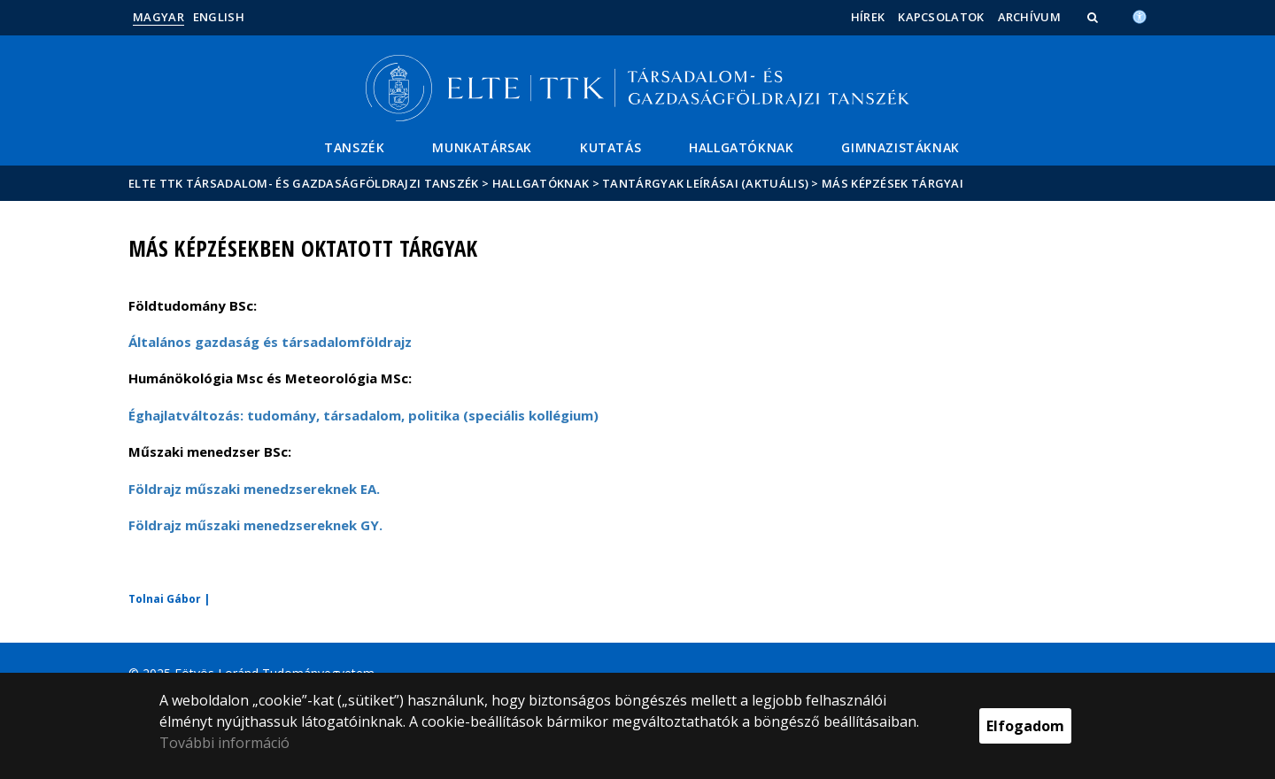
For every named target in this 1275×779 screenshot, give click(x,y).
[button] (1094, 17)
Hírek (868, 17)
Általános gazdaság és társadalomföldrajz (270, 342)
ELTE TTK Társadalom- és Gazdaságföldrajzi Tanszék (303, 183)
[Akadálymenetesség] (1139, 15)
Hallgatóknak (741, 147)
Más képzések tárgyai (892, 183)
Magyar (158, 17)
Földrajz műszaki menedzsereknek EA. (254, 488)
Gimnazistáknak (900, 147)
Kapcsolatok (941, 17)
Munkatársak (482, 147)
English (218, 17)
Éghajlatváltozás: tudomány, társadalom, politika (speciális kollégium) (363, 415)
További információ (224, 742)
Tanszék (354, 147)
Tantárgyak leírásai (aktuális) (705, 183)
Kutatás (610, 147)
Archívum (1029, 17)
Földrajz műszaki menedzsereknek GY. (255, 525)
